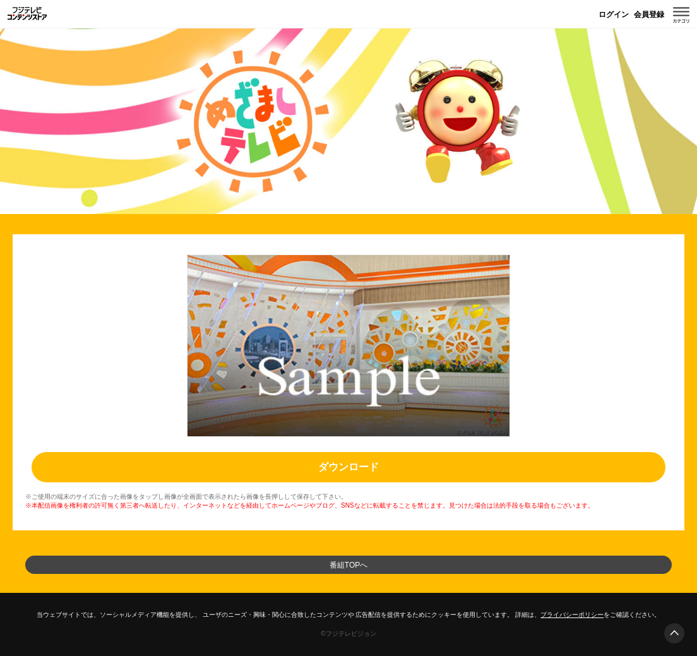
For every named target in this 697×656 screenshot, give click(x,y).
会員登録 (649, 14)
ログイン (614, 14)
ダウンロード (348, 467)
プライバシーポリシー (572, 614)
